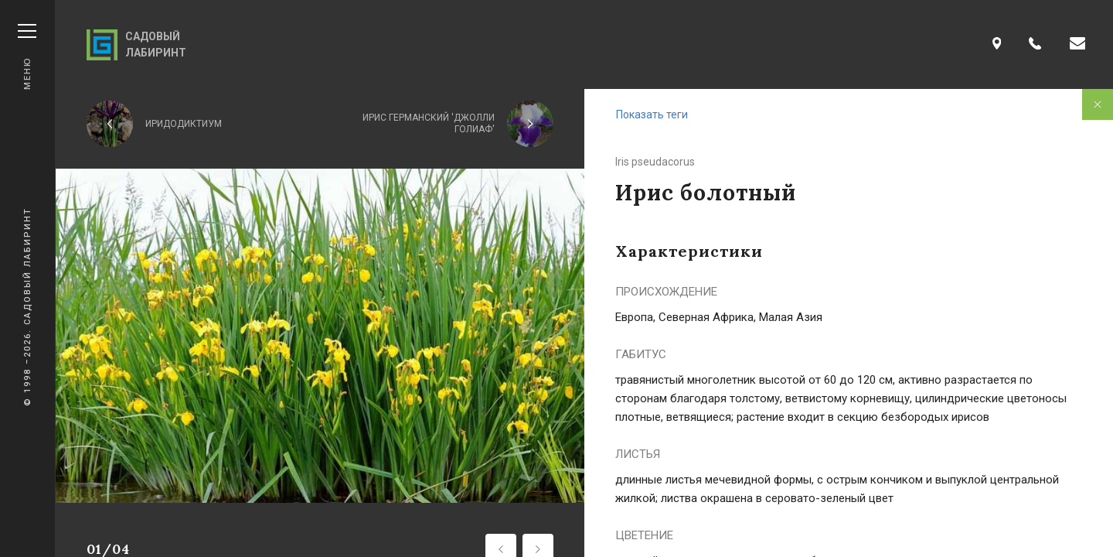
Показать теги (652, 114)
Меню (27, 57)
